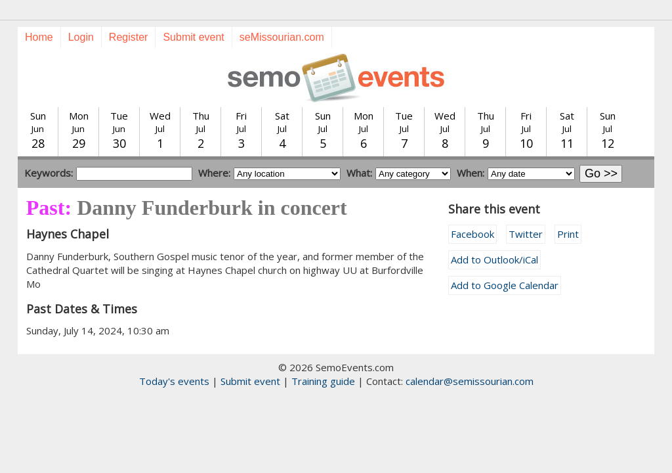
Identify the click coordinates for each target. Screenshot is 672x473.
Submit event (193, 37)
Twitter (526, 233)
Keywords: (48, 172)
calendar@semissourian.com (470, 381)
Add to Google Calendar (504, 285)
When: (470, 172)
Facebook (472, 233)
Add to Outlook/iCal (494, 259)
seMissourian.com (282, 37)
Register (128, 37)
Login (81, 37)
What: (359, 172)
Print (568, 233)
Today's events (174, 381)
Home (39, 37)
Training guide (323, 381)
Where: (214, 172)
